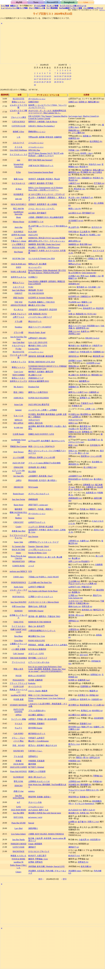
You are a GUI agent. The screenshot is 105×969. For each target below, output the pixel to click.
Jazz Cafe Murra (18, 290)
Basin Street (18, 505)
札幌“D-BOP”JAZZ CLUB (19, 630)
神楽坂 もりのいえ (18, 856)
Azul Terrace (18, 452)
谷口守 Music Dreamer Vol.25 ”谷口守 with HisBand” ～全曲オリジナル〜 (46, 154)
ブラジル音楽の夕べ (37, 710)
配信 (52, 8)
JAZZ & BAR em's (18, 264)
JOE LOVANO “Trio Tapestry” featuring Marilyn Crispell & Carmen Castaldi (47, 117)
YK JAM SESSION (36, 293)
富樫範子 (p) (85, 398)
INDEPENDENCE (18, 582)
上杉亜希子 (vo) (75, 476)
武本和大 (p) (85, 375)
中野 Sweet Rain (18, 606)
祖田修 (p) (87, 136)
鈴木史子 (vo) (74, 856)
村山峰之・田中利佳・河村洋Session (43, 247)
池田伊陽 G (33, 828)
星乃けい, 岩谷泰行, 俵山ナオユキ (42, 745)
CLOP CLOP (18, 686)
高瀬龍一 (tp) (95, 276)
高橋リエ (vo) (74, 331)
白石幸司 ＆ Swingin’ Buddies (40, 298)
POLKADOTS (18, 680)
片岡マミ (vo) (93, 822)
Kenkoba (31, 683)
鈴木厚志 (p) (97, 710)
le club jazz (18, 427)
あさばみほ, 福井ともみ (38, 810)
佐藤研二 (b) (98, 727)
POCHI (18, 676)
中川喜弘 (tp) (73, 414)
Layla (18, 807)
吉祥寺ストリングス (18, 381)
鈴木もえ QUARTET (37, 676)
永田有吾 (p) (91, 493)
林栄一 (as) (73, 445)
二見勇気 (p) (73, 699)
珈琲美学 (18, 509)
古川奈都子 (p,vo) (75, 220)
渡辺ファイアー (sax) (77, 326)
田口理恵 (32, 472)
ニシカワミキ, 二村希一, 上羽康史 (42, 410)
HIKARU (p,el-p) (92, 338)
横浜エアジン (18, 283)
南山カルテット (35, 321)
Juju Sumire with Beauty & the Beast (43, 591)
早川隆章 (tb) (85, 172)
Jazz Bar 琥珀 (18, 813)
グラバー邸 (18, 332)
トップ (93, 8)
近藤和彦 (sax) (84, 680)
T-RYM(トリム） (35, 751)
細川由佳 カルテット (37, 733)
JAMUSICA (18, 398)
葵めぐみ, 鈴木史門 (36, 626)
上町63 (18, 480)
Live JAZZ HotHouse (18, 150)
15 (50, 76)
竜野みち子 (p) (74, 264)
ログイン (102, 10)
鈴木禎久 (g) (87, 610)
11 (40, 76)
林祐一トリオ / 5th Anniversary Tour (43, 695)
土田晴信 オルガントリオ (39, 781)
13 (45, 76)
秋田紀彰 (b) (81, 314)
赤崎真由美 (33, 499)
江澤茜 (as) (73, 595)
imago (18, 553)
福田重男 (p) (84, 381)
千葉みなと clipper (18, 241)
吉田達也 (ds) (74, 284)
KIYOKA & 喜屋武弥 (37, 649)
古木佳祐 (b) (95, 445)
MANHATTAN (18, 561)
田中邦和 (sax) (74, 727)
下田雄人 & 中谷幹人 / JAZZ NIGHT (43, 577)
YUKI (30, 287)
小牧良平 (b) (97, 345)
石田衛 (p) (82, 102)
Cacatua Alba (33, 349)
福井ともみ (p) (89, 810)
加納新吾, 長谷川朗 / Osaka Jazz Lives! (44, 244)
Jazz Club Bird (18, 342)
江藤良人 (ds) (74, 729)
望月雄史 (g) (82, 287)
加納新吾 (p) (73, 244)
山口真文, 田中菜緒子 (37, 213)
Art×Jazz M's (18, 476)
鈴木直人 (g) (83, 305)
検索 (5, 6)
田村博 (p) (85, 456)
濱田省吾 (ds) (96, 375)
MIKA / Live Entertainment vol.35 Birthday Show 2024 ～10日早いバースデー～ (45, 189)
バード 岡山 (18, 741)
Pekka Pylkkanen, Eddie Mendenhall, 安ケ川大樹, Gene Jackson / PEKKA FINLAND (47, 271)
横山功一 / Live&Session (38, 741)
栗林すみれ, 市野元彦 (37, 606)
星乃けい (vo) (74, 744)
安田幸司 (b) (85, 699)
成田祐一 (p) (86, 715)
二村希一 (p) (90, 409)
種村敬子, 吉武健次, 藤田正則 (40, 371)
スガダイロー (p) (75, 601)
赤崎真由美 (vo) (75, 498)
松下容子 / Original (36, 767)
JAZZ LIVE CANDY (18, 767)
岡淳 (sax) (85, 276)
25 (40, 82)
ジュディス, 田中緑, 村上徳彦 (40, 527)
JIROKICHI (18, 487)
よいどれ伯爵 (18, 457)
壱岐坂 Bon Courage (18, 446)
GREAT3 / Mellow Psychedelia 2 (41, 126)
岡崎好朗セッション (37, 131)
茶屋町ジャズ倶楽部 (37, 771)
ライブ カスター (18, 626)
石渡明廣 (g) (85, 686)
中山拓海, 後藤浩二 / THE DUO (41, 302)
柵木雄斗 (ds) (74, 345)
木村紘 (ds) (94, 695)
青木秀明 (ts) (85, 414)
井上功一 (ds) (74, 197)
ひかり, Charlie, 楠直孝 (38, 691)
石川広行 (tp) (87, 479)
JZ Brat (18, 189)
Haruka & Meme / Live (37, 553)
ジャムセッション (36, 143)
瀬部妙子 (32, 847)
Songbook (69, 2)
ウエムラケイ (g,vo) (76, 790)
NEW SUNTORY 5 (18, 204)
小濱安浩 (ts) (73, 629)
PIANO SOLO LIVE (36, 640)
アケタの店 (18, 756)
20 (45, 79)
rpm (18, 160)
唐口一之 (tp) (83, 453)
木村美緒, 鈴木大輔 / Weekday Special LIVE (46, 866)
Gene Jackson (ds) (89, 273)
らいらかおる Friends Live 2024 (41, 258)
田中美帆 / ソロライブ (37, 658)
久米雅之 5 (32, 277)
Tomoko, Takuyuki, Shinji (38, 546)
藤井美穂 (32, 764)
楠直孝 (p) (93, 691)
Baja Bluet (18, 636)
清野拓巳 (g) (73, 621)
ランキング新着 (52, 6)
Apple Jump (18, 587)
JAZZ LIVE (33, 235)
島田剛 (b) (76, 592)
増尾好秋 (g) (73, 366)
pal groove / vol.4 (35, 817)
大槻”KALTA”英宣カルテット (41, 165)
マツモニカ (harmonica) (84, 803)
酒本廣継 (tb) (85, 784)
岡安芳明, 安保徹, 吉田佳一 (39, 797)
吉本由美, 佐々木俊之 (37, 467)
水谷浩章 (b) (95, 839)
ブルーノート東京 (18, 117)
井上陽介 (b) (73, 375)
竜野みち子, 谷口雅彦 (37, 264)
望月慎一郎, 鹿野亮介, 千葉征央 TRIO (44, 616)
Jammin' (18, 410)
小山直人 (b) (73, 429)
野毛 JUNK (18, 781)
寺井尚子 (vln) (74, 178)
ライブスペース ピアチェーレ (18, 536)
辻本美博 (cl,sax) (93, 363)
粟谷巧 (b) (97, 595)
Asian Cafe (18, 404)
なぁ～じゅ (18, 415)
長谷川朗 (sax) (86, 244)
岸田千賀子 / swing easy (38, 505)
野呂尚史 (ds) (79, 189)
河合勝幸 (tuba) (74, 871)
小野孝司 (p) (73, 541)
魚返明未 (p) (86, 345)
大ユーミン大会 (35, 802)
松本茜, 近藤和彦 (35, 680)
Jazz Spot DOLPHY (19, 602)
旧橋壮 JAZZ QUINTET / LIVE (41, 434)
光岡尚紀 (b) (95, 674)
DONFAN (18, 611)
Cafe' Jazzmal (18, 653)
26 (42, 82)
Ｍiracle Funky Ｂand (36, 332)
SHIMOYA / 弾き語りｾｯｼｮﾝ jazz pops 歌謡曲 (46, 238)
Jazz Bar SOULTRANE (18, 796)
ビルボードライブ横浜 (18, 111)
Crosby (18, 527)
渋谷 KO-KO (18, 745)
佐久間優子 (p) (94, 440)
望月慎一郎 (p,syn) (76, 615)
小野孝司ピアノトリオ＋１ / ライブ (43, 542)
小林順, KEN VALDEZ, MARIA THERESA (46, 834)
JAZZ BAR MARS (18, 810)
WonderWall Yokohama (18, 165)
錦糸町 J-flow (18, 131)
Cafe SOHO (18, 733)
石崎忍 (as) (73, 102)
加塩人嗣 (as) (98, 170)
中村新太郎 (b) (86, 352)
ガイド (14, 6)
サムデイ (18, 728)
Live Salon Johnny (18, 834)
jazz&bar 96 (18, 862)
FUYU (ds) (91, 314)
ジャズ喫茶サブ (18, 244)
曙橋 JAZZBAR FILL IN (18, 513)
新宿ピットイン (18, 102)
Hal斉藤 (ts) (87, 170)
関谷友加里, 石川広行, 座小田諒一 (42, 480)
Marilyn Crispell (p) (91, 116)
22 (50, 79)
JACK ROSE (18, 764)
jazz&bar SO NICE (18, 695)
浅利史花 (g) (73, 356)
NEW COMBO (18, 375)
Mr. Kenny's (18, 387)
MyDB (19, 2)
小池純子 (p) (73, 352)
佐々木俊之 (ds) (90, 467)
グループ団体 (37, 8)
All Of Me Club (18, 258)
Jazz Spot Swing (18, 499)
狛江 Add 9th (18, 208)
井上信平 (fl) (73, 227)
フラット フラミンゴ (18, 683)
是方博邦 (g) (73, 705)
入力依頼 (39, 6)
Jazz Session (33, 536)
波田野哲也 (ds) (82, 328)
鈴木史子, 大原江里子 (37, 856)
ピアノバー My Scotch (18, 471)
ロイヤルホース (18, 183)
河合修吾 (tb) (73, 784)
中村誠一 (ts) (73, 150)
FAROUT (18, 293)
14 (47, 76)
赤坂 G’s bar (19, 791)
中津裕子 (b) (77, 406)
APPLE (18, 715)
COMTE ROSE (18, 566)
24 (37, 82)
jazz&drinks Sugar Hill (18, 441)
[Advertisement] (52, 44)
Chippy (18, 872)
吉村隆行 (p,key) (75, 360)
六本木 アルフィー (18, 314)
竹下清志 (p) (99, 183)
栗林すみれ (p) (74, 606)
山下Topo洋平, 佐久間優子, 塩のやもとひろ (46, 441)
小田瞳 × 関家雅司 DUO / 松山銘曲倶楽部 (45, 217)
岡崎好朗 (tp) (73, 130)
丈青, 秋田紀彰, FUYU (37, 314)
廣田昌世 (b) (73, 464)
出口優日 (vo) (74, 715)
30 (35, 85)
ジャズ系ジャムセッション (39, 549)
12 (42, 76)
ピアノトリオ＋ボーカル (38, 662)
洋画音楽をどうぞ (36, 378)
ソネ (18, 137)
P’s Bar (18, 349)
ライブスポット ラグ (18, 154)
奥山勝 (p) (76, 558)
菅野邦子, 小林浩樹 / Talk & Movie (42, 121)
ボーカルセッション (37, 99)
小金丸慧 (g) (84, 839)
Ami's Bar (18, 227)
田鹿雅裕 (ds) (98, 352)
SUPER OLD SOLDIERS (38, 398)
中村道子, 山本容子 (36, 738)
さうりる (18, 147)
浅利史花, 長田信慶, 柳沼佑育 (40, 356)
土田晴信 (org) (74, 781)
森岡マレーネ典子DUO (38, 392)
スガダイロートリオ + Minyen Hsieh (43, 602)
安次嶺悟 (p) (97, 462)
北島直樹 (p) (86, 178)
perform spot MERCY (18, 571)
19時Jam (31, 561)
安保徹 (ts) (84, 797)
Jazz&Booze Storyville (19, 213)
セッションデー (35, 267)
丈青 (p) (71, 314)
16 (35, 79)
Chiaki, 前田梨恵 (35, 844)
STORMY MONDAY (18, 705)
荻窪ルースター (18, 378)
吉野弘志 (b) (94, 757)
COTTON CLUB (18, 126)
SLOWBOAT (18, 777)
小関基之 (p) (92, 258)
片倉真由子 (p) (87, 197)
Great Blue (18, 640)
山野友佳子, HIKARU (37, 338)
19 (42, 79)
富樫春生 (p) (87, 432)
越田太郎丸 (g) (74, 241)
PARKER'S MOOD (18, 844)
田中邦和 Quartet (35, 728)
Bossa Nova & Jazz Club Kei (18, 557)
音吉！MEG (18, 392)
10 (37, 76)
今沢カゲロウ (34, 420)
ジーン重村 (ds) (78, 133)
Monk (18, 217)
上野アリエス (18, 317)
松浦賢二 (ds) (94, 235)
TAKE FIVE (19, 622)
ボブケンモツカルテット (38, 494)
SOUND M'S (18, 751)
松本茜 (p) (72, 680)
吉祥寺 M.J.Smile (18, 235)
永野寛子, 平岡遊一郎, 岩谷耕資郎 (42, 719)
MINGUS (18, 420)
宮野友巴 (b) (83, 862)
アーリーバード (18, 662)
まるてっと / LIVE (36, 653)
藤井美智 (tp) (85, 426)
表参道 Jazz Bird (18, 531)
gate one (18, 199)
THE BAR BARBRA (18, 658)
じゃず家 (18, 238)
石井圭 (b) (78, 489)
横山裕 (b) (84, 235)
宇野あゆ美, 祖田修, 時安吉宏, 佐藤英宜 (45, 137)
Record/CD (52, 2)
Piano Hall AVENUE (18, 771)
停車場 (18, 761)
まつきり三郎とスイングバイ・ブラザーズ (46, 194)
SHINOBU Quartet (35, 611)
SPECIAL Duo (34, 150)
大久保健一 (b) (94, 287)
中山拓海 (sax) (74, 302)
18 (40, 79)
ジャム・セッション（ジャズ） (41, 208)
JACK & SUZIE (18, 247)
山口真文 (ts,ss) (74, 213)
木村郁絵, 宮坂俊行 (36, 723)
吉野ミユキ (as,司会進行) (79, 561)
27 (45, 82)
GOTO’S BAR (18, 847)
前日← (41, 879)
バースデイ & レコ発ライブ (40, 317)
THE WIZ (18, 302)
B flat (18, 172)
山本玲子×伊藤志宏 (36, 587)
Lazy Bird (18, 828)
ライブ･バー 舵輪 (18, 719)
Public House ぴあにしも (18, 866)
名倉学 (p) (85, 331)
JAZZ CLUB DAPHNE (18, 710)
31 (63, 82)
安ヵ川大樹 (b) (74, 273)
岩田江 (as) (73, 423)
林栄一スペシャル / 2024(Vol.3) (41, 446)
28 (47, 82)
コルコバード (18, 143)
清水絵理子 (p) (89, 308)
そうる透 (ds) (98, 705)
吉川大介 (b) (96, 227)
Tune (35, 2)
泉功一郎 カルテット (37, 777)
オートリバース (35, 686)
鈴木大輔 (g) (86, 866)
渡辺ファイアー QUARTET (39, 327)
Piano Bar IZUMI (18, 823)
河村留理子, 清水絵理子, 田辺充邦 (42, 309)
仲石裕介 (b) (98, 178)
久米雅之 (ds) (74, 276)
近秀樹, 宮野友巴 (35, 862)
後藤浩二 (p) (86, 302)
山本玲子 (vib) (74, 587)
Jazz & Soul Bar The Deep (18, 338)
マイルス (18, 723)
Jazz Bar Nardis (18, 839)
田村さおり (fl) (92, 790)
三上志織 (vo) (74, 581)
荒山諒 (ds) (73, 180)
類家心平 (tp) (86, 727)
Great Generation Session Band (40, 172)
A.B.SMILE (18, 231)
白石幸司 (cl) (73, 296)
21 (47, 79)
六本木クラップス (18, 362)
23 (35, 82)
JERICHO (18, 786)
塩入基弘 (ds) (85, 429)
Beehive (18, 518)
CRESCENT (19, 522)
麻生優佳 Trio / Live (36, 636)
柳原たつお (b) (74, 208)
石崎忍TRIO (33, 102)
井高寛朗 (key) (93, 326)
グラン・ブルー (18, 738)
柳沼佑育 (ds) (98, 356)
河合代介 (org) (95, 164)
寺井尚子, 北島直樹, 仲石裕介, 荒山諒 (44, 179)
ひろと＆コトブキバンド (38, 851)
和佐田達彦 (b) (86, 705)
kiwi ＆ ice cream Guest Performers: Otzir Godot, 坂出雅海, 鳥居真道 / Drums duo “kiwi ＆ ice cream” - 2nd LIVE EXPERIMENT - (47, 669)
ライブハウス (73, 6)
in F (18, 802)
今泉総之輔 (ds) (82, 603)
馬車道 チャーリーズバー (18, 690)
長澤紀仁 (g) (86, 710)
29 (50, 82)
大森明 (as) (84, 541)
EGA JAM (32, 231)
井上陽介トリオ (35, 375)
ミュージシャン (14, 8)
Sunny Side (18, 542)
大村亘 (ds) (84, 813)
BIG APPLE (19, 423)
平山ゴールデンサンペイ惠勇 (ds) (82, 583)
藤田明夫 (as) (73, 172)
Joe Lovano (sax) (75, 116)
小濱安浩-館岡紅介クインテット (42, 630)
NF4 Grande (33, 487)
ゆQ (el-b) (84, 655)
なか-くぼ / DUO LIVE (37, 342)
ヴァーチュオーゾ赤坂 (18, 356)
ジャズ (31, 566)
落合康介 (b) (73, 813)
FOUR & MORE (18, 859)
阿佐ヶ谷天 (18, 669)
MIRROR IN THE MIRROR (39, 622)
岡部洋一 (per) (96, 509)
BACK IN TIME (18, 549)
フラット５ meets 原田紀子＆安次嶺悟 (44, 463)
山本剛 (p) (72, 822)
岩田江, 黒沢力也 (35, 423)
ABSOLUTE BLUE (18, 305)
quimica (31, 791)
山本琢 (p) (76, 417)
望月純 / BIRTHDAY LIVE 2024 (41, 362)
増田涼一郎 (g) (82, 757)
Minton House (18, 222)
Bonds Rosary (18, 494)
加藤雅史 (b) (73, 387)
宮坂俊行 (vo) (85, 723)
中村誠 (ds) (97, 781)
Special (31, 823)
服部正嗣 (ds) (93, 102)
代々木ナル (18, 309)
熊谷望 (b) (83, 167)
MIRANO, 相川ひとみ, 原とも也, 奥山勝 (45, 557)
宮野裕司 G (33, 756)
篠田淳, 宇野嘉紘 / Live (38, 859)
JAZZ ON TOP (18, 463)
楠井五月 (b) (98, 610)
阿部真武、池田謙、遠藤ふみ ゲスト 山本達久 (48, 645)
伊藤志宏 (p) (86, 587)
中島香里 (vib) (74, 761)
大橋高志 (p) (85, 296)
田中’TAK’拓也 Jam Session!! (40, 160)
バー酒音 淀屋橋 (18, 649)
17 (37, 79)
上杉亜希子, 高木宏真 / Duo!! (40, 476)
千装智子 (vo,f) (87, 403)
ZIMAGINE (18, 467)
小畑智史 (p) (91, 487)
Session (31, 518)
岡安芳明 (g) (73, 797)
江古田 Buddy (18, 434)
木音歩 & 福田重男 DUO (38, 381)
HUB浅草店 (18, 194)
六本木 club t (18, 577)
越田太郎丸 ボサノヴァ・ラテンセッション (46, 241)
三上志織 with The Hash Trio (40, 582)
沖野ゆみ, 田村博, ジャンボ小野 (41, 457)
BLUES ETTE (18, 99)
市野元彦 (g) (87, 606)
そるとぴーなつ (18, 345)
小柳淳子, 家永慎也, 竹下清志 (40, 183)
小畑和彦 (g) (93, 392)
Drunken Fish (33, 387)
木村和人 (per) (74, 334)
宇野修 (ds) (97, 776)
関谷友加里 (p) (74, 479)
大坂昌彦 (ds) (96, 699)
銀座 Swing (18, 179)
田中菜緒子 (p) (88, 213)
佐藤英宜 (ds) (74, 138)
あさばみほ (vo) (75, 810)
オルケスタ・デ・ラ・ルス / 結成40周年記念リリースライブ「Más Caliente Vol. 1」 (47, 111)
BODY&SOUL (18, 597)
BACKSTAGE (18, 851)
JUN (30, 571)
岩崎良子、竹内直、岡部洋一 (40, 509)
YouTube (70, 8)
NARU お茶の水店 (18, 271)
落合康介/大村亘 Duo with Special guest (44, 813)
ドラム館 (18, 321)
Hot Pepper (18, 252)
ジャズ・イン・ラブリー (18, 591)
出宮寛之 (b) (83, 695)
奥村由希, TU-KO (35, 290)
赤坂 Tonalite (18, 298)
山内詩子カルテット (37, 522)
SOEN (18, 267)
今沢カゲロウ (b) (75, 420)
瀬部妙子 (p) (73, 847)
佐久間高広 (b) (96, 141)
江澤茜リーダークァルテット (40, 597)
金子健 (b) (82, 822)
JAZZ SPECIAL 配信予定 (38, 404)
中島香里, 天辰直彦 (36, 761)
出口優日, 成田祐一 (36, 715)
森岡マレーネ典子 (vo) (78, 392)
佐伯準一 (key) (86, 153)
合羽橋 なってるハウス (18, 616)
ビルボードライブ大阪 (18, 106)
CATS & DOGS (18, 121)
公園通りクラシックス (18, 645)
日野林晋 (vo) (88, 485)
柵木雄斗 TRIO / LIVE (37, 345)
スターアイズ (18, 287)
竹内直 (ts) (84, 509)
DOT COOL (18, 817)
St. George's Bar (18, 546)
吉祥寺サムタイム (18, 277)
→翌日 (63, 879)
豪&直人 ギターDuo (36, 305)
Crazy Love (18, 371)
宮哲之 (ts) (72, 451)
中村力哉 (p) (73, 231)
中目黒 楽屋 (18, 699)
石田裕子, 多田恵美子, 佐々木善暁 (42, 204)
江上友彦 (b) (85, 231)
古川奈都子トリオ (36, 222)
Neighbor (18, 327)
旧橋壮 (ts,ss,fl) (74, 432)
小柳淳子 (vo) (74, 183)
